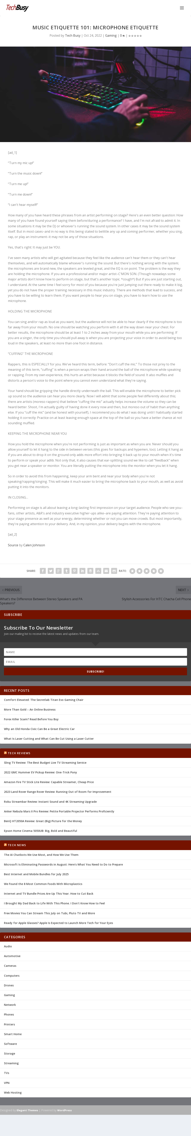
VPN (7, 1083)
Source (13, 545)
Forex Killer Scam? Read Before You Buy (31, 719)
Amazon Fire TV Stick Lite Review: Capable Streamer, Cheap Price (49, 782)
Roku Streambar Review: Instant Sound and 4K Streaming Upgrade (50, 802)
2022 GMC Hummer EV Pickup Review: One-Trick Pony (40, 772)
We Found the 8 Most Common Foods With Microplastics (43, 884)
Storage (9, 1053)
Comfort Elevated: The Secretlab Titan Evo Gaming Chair (43, 700)
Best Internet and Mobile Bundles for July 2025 (36, 874)
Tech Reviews (19, 753)
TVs (6, 1073)
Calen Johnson (34, 545)
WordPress (64, 1110)
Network (10, 1005)
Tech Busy (72, 35)
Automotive (12, 956)
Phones (9, 1014)
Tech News (17, 845)
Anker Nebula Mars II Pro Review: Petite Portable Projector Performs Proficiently (59, 811)
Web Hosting (13, 1092)
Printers (9, 1024)
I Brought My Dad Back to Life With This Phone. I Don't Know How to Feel (54, 903)
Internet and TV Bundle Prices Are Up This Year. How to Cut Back (48, 893)
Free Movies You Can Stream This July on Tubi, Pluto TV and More (49, 913)
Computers (11, 975)
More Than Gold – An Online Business (29, 709)
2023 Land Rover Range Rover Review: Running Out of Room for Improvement (57, 792)
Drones (9, 985)
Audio (8, 946)
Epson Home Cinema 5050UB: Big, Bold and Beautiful (40, 831)
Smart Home (13, 1034)
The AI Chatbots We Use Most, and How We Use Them (41, 855)
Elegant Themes (27, 1110)
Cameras (10, 966)
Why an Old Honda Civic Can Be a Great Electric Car (39, 729)
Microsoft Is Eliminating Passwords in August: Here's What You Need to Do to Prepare (63, 864)
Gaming (111, 35)
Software (10, 1044)
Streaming (11, 1063)
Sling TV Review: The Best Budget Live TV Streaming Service (45, 762)
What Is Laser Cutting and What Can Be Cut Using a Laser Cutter (49, 738)
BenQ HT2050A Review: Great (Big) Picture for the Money (43, 821)
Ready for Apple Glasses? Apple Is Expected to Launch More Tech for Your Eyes (58, 923)
